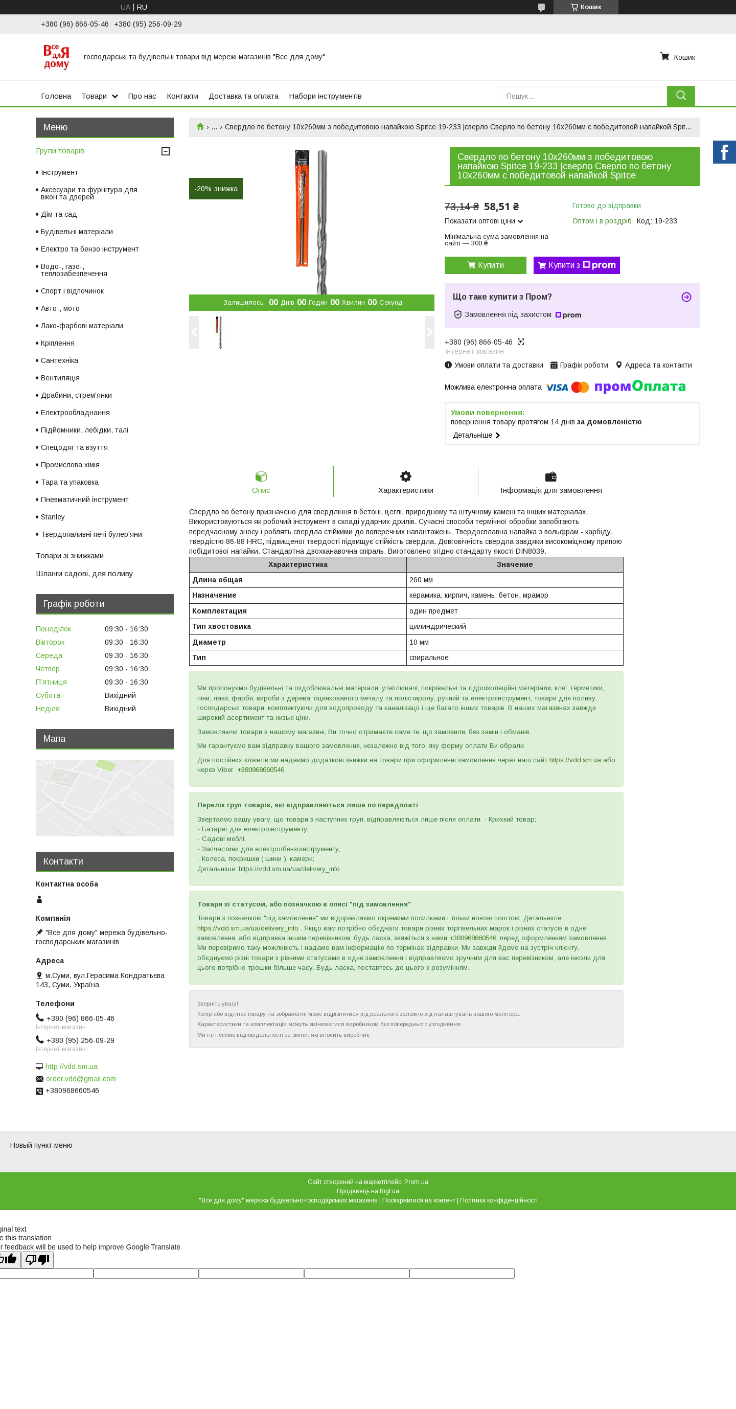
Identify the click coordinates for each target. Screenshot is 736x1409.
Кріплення (58, 343)
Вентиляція (60, 378)
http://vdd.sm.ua (71, 1066)
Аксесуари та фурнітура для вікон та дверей (89, 193)
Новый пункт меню (41, 1145)
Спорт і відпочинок (72, 291)
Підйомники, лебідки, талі (84, 430)
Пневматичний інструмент (85, 499)
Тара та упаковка (70, 482)
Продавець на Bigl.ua (368, 1191)
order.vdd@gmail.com (81, 1079)
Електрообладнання (75, 412)
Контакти (182, 96)
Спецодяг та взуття (74, 447)
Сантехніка (59, 360)
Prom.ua (416, 1182)
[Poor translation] (37, 1260)
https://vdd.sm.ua (575, 760)
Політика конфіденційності (499, 1200)
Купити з (582, 265)
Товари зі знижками (70, 555)
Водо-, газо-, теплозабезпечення (74, 270)
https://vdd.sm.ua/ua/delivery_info (247, 928)
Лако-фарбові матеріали (82, 326)
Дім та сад (59, 214)
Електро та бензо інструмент (90, 249)
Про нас (142, 96)
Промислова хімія (70, 465)
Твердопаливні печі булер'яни (91, 534)
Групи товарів (60, 150)
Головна (56, 96)
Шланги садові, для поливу (84, 573)
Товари (94, 96)
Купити (491, 265)
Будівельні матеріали (77, 232)
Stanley (53, 517)
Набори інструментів (325, 96)
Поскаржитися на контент (418, 1200)
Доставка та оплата (244, 96)
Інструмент (59, 172)
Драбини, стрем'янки (76, 395)
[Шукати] (681, 96)
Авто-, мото (60, 308)
